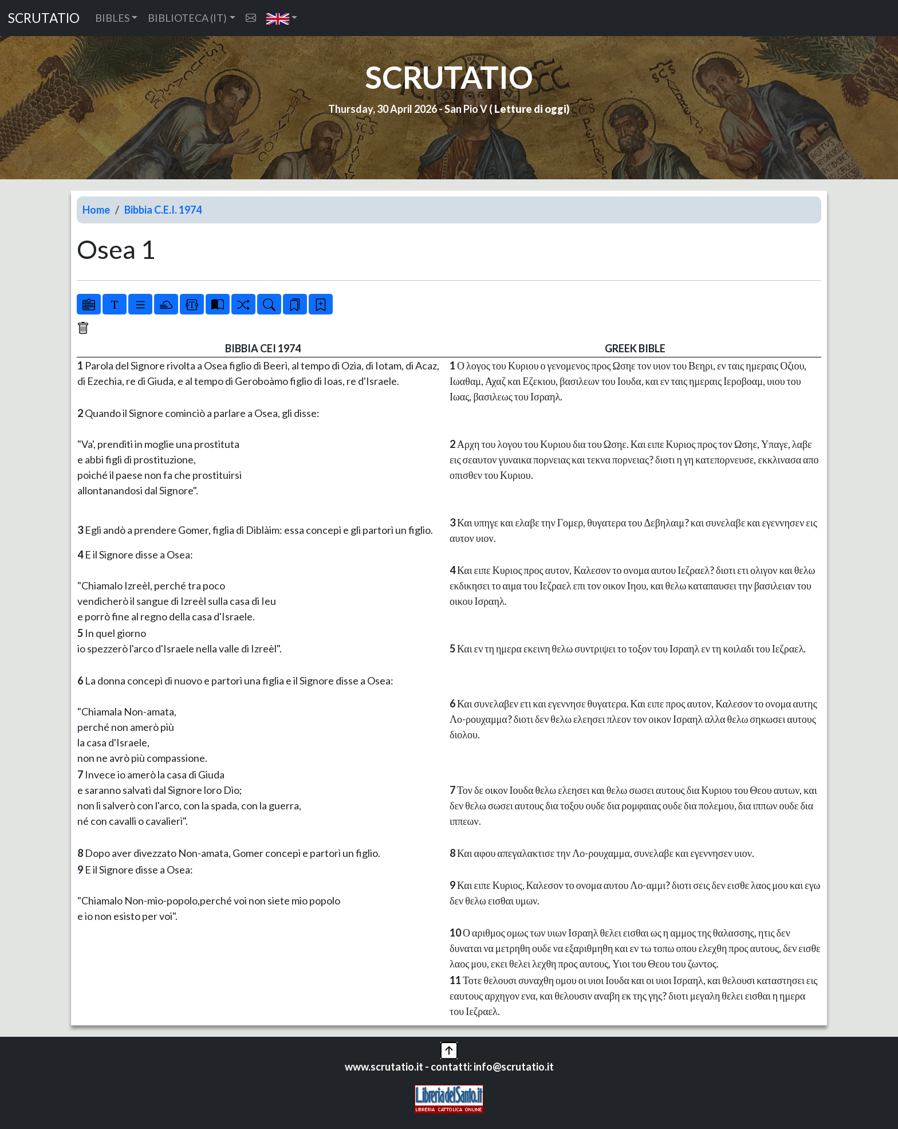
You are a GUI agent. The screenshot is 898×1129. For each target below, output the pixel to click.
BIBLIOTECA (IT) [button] (187, 17)
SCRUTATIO (44, 18)
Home (96, 209)
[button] (282, 18)
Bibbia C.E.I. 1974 (163, 209)
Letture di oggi (530, 109)
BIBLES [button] (112, 17)
